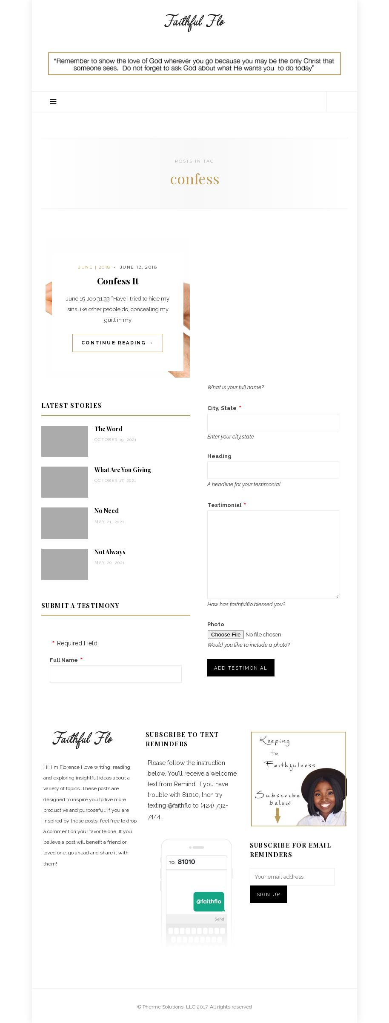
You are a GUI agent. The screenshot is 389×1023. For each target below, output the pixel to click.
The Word (108, 429)
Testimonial (224, 505)
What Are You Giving (122, 470)
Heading (219, 456)
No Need (106, 511)
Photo (215, 624)
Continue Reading (117, 343)
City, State (222, 408)
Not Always (110, 552)
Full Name (64, 660)
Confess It (118, 281)
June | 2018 (94, 267)
